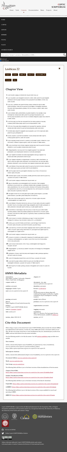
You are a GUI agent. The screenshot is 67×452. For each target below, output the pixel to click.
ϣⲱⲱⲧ (15, 248)
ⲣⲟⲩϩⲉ (44, 126)
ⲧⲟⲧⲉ (38, 131)
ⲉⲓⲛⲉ (12, 176)
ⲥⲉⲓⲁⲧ (42, 218)
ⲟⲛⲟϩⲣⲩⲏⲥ (12, 115)
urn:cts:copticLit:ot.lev (16, 361)
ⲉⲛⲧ (21, 136)
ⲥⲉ (25, 98)
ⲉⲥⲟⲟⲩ (13, 195)
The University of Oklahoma (52, 408)
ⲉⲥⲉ (22, 126)
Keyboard (3, 59)
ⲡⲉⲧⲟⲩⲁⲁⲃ (28, 261)
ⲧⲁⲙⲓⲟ (29, 225)
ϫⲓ (30, 140)
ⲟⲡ (27, 187)
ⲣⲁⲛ (24, 100)
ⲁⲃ (31, 168)
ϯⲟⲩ (9, 168)
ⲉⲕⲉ (9, 220)
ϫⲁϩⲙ (24, 142)
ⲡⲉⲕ (38, 220)
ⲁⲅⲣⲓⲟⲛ (10, 211)
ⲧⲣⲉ (9, 137)
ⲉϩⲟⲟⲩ (40, 193)
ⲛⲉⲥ (9, 156)
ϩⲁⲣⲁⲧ (46, 237)
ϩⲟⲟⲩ (47, 205)
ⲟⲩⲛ (9, 136)
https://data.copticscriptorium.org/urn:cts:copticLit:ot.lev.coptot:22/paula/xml (35, 384)
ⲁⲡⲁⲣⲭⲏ (21, 156)
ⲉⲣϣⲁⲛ (35, 117)
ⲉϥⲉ (41, 131)
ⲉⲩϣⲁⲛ (21, 142)
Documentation (33, 10)
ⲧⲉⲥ (33, 161)
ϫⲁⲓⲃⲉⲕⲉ (19, 147)
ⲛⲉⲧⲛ (23, 104)
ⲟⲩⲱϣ (28, 189)
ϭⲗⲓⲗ (9, 241)
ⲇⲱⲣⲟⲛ (47, 187)
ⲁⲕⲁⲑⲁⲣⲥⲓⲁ (20, 108)
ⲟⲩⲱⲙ (19, 115)
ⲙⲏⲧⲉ (42, 261)
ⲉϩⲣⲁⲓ (18, 161)
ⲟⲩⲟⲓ (37, 104)
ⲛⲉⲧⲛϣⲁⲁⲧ (41, 244)
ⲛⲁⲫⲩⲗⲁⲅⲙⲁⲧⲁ (21, 140)
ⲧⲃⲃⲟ (38, 100)
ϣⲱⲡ (30, 150)
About (55, 10)
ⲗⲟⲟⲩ (47, 189)
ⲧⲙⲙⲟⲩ (12, 142)
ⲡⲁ (22, 100)
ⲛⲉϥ (20, 98)
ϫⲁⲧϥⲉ (18, 121)
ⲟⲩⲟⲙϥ (25, 253)
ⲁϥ (42, 253)
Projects (48, 10)
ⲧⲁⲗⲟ (45, 171)
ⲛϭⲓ (36, 106)
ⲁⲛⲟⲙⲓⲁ (25, 176)
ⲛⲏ (23, 200)
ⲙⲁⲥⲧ (32, 237)
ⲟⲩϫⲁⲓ (30, 203)
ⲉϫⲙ (39, 213)
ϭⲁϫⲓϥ (38, 210)
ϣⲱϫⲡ (33, 253)
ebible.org (55, 315)
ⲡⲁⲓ (37, 113)
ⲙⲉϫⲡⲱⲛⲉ (24, 211)
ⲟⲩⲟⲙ (24, 220)
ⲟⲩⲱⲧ (15, 246)
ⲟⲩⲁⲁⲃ (42, 98)
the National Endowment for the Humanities (36, 407)
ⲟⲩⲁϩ (14, 168)
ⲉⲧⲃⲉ (15, 142)
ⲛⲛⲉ (27, 207)
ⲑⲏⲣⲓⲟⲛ (26, 136)
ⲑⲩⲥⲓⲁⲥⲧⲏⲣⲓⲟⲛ (45, 213)
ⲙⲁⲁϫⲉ (28, 218)
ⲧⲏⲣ (18, 106)
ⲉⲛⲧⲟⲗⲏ (23, 258)
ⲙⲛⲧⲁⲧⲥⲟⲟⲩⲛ (40, 166)
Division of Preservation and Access (21, 408)
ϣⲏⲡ (12, 193)
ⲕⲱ (19, 150)
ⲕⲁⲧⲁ (28, 123)
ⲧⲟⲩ (29, 168)
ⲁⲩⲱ (9, 95)
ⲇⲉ (47, 159)
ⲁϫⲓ (9, 98)
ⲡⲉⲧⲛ (10, 106)
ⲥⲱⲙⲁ (33, 128)
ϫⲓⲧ (31, 220)
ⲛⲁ (34, 95)
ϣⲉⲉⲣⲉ (14, 155)
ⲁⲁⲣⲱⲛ (14, 98)
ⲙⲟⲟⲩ (42, 128)
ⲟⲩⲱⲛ (48, 166)
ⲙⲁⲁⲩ (11, 239)
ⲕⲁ (11, 136)
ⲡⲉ (20, 113)
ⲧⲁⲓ (45, 155)
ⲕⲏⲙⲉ (28, 266)
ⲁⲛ (17, 200)
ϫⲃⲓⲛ (25, 193)
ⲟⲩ (33, 98)
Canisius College (24, 410)
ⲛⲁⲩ (40, 126)
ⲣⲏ (11, 131)
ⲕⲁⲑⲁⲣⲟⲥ (31, 131)
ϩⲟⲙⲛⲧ (35, 150)
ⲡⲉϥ (35, 104)
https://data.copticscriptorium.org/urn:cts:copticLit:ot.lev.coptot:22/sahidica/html (29, 372)
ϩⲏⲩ (29, 223)
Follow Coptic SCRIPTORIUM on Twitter (15, 433)
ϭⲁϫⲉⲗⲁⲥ (29, 210)
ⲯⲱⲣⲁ (46, 210)
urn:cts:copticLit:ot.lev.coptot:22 (27, 358)
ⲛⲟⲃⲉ (34, 140)
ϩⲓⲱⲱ (24, 108)
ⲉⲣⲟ (31, 98)
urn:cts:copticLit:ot (18, 364)
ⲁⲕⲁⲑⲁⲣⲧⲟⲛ (27, 121)
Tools (17, 10)
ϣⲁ (38, 126)
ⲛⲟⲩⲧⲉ (29, 229)
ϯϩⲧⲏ (27, 98)
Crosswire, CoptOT (16, 309)
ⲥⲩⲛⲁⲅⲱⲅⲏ (34, 183)
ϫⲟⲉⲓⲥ (13, 95)
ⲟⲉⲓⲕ (20, 133)
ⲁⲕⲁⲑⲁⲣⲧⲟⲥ (33, 126)
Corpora (23, 10)
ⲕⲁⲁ (17, 220)
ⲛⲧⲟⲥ (24, 244)
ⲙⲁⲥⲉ (14, 218)
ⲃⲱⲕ (14, 131)
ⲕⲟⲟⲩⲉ (27, 152)
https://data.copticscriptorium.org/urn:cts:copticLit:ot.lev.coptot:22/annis (33, 395)
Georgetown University (37, 408)
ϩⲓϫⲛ (34, 225)
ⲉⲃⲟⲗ (35, 98)
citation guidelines (42, 336)
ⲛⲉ (12, 187)
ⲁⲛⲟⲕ (9, 101)
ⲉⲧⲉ (16, 123)
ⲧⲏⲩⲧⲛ (20, 193)
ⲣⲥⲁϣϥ (38, 237)
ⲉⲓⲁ (28, 128)
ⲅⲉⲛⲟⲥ (23, 145)
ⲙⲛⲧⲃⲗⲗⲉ (12, 210)
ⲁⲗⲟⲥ (35, 203)
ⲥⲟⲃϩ (41, 113)
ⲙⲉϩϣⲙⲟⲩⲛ (19, 239)
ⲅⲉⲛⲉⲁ (27, 104)
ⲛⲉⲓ (24, 152)
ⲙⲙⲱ (36, 263)
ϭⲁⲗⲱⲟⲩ (47, 145)
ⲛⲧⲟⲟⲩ (44, 100)
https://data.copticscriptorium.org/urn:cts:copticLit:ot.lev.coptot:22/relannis (34, 387)
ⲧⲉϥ (16, 108)
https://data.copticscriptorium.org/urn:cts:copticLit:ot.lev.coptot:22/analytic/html (29, 377)
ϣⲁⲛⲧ (33, 115)
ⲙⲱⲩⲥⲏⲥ (24, 95)
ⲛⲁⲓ (17, 142)
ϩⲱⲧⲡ (18, 131)
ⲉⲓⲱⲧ (27, 161)
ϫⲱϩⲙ (19, 100)
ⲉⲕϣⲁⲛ (11, 248)
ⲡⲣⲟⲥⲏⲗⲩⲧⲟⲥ (16, 187)
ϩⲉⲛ (36, 229)
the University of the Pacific (9, 410)
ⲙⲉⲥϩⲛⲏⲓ (21, 152)
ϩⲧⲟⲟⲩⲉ (10, 255)
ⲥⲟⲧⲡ (38, 205)
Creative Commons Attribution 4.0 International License (28, 444)
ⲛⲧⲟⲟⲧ (19, 228)
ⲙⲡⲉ (27, 168)
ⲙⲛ (21, 95)
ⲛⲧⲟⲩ (44, 223)
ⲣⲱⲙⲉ (16, 104)
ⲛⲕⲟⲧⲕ (48, 117)
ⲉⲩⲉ (38, 108)
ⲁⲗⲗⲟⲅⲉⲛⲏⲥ (14, 145)
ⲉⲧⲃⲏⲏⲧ (43, 140)
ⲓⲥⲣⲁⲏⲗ (11, 100)
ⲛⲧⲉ (9, 131)
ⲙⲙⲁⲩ (34, 108)
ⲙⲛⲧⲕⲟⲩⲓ (36, 161)
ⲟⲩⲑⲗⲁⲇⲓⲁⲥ (12, 223)
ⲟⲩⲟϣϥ (20, 210)
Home (11, 10)
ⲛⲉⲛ (9, 263)
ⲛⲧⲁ (48, 176)
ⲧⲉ (28, 108)
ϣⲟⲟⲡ (42, 229)
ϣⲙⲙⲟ (27, 145)
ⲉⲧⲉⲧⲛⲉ (36, 248)
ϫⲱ (29, 95)
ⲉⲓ (8, 118)
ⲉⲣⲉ (14, 108)
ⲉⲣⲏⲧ (48, 203)
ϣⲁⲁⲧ (32, 218)
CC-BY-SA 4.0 (42, 288)
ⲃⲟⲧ (40, 108)
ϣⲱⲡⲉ (25, 126)
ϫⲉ (37, 95)
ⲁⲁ (33, 258)
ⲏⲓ (21, 161)
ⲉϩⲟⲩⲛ (40, 104)
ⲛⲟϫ (34, 159)
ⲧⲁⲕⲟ (30, 136)
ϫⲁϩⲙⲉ (37, 121)
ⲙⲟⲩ (15, 136)
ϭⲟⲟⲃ (21, 223)
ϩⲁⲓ (38, 155)
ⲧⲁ (9, 189)
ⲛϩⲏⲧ (24, 123)
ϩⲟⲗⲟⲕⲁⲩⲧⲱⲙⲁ (22, 191)
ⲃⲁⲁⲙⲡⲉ (28, 195)
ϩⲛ (37, 98)
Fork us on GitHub (8, 429)
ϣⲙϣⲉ (30, 228)
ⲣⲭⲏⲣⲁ (27, 159)
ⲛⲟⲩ (23, 203)
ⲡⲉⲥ (25, 161)
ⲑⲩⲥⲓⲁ (25, 203)
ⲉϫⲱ (38, 140)
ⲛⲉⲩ (29, 140)
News (42, 10)
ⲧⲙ (16, 100)
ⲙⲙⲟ (32, 95)
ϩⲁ (32, 150)
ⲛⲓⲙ (19, 104)
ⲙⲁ (44, 117)
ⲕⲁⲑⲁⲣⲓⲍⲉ (38, 115)
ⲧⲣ (31, 266)
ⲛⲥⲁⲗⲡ (39, 218)
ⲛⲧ (42, 189)
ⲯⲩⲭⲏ (30, 108)
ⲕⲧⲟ (14, 161)
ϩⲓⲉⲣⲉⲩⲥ (34, 113)
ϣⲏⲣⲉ (22, 98)
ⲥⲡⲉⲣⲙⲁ (14, 106)
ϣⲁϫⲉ (18, 95)
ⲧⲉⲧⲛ (32, 195)
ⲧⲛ (25, 200)
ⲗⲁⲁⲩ (29, 207)
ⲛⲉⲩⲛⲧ (28, 198)
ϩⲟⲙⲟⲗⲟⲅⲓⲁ (13, 189)
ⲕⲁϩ (40, 225)
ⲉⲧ (40, 98)
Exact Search (4, 61)
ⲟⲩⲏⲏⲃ (24, 155)
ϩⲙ (8, 106)
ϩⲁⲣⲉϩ (14, 140)
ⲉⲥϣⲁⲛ (28, 155)
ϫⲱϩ (12, 117)
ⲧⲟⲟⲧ (16, 193)
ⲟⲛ (39, 161)
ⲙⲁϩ (9, 215)
